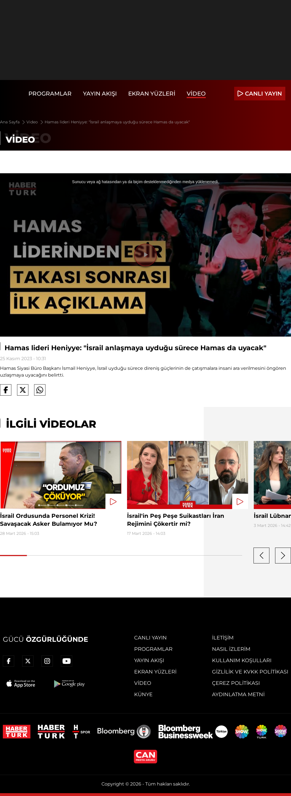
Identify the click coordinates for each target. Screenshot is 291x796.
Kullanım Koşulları (241, 660)
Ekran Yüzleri (151, 93)
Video (196, 93)
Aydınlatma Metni (238, 694)
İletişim (223, 638)
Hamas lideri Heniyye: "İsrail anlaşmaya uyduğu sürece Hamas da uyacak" (117, 121)
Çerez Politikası (236, 683)
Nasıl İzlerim (231, 649)
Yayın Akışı (100, 93)
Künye (143, 694)
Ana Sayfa (13, 121)
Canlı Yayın (150, 638)
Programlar (50, 93)
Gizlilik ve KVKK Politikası (250, 672)
